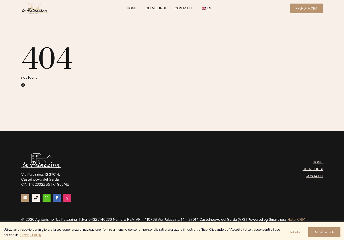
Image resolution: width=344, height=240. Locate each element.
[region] (172, 231)
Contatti (183, 8)
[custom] (25, 198)
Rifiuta (295, 232)
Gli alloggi (156, 8)
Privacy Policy (30, 235)
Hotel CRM (296, 219)
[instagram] (67, 198)
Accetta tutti (324, 232)
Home (132, 8)
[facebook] (57, 198)
